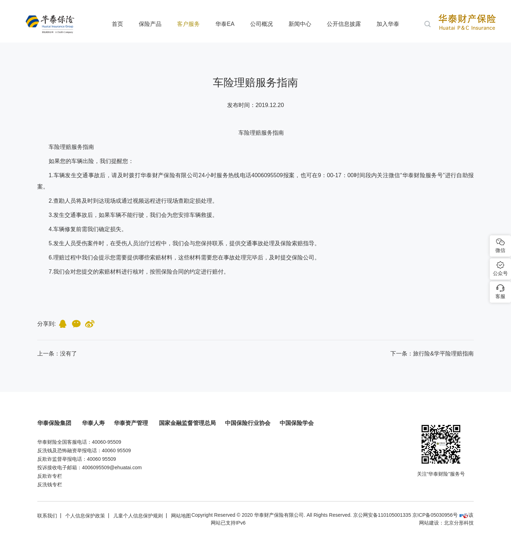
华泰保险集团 (55, 423)
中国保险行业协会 (247, 423)
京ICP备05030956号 (435, 515)
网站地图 (181, 516)
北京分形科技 (459, 523)
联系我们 (47, 516)
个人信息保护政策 (85, 516)
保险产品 (150, 24)
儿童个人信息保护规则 (138, 516)
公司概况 (261, 24)
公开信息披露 (344, 24)
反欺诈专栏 (49, 476)
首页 (117, 24)
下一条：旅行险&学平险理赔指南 (432, 354)
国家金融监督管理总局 (187, 423)
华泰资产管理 (131, 423)
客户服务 (188, 24)
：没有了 (57, 354)
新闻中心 (300, 24)
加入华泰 (388, 24)
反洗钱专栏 (49, 484)
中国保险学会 (297, 423)
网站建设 (429, 523)
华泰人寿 (93, 423)
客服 (500, 296)
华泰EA (224, 24)
